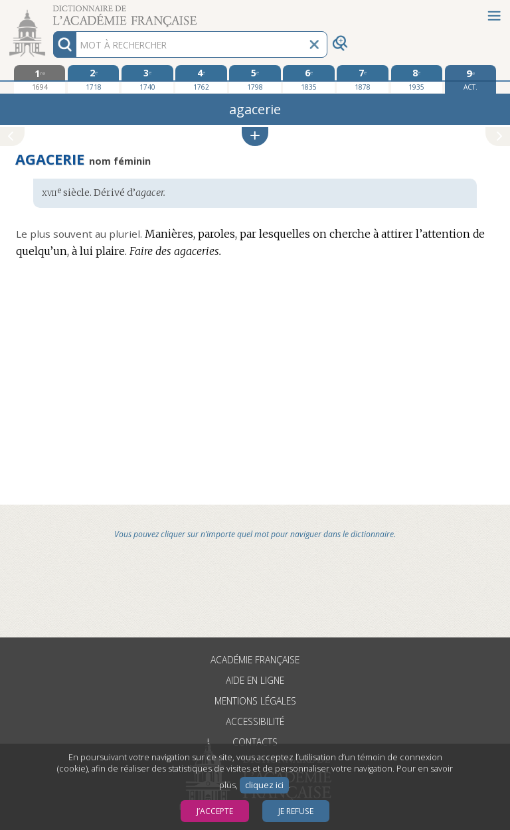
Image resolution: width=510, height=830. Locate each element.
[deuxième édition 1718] (93, 79)
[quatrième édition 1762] (200, 79)
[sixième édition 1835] (308, 79)
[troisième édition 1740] (147, 79)
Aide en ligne (255, 680)
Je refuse (295, 811)
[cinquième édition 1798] (254, 79)
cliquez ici (264, 785)
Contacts (255, 742)
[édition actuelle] (470, 79)
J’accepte (215, 811)
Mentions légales (255, 701)
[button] (255, 136)
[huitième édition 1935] (416, 79)
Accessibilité (255, 721)
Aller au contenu (52, 12)
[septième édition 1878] (362, 79)
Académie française (255, 659)
